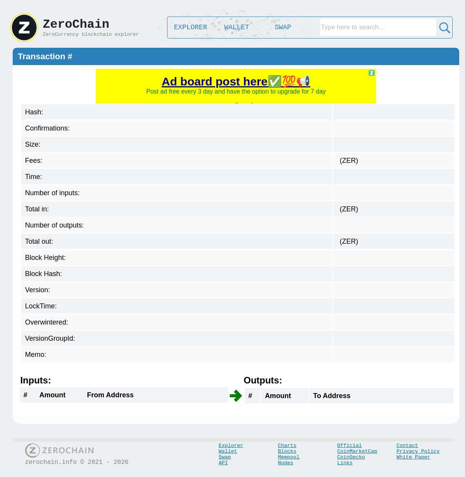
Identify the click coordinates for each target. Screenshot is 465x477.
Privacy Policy (418, 451)
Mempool (288, 457)
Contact (407, 446)
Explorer (231, 446)
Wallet (228, 451)
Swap (225, 457)
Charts (287, 446)
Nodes (285, 463)
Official (349, 446)
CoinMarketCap (357, 451)
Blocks (287, 451)
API (223, 463)
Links (345, 463)
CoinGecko (351, 457)
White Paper (413, 457)
